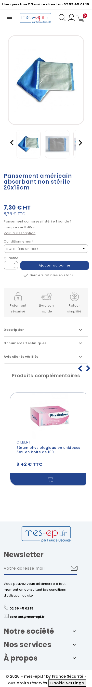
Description (43, 330)
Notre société (29, 631)
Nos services (27, 645)
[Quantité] (8, 265)
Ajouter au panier (55, 265)
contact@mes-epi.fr (27, 616)
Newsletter (24, 555)
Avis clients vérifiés (43, 357)
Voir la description (20, 233)
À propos (21, 658)
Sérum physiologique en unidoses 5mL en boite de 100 (48, 449)
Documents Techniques (43, 343)
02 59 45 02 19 (21, 608)
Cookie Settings (67, 683)
